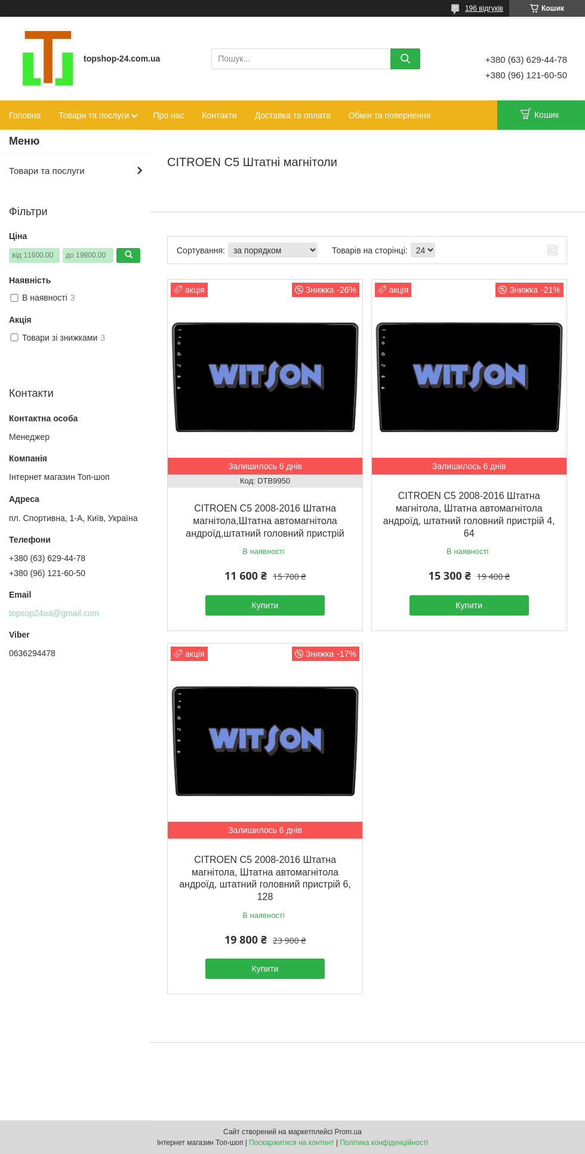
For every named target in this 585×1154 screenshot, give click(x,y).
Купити (265, 605)
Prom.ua (348, 1132)
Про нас (168, 115)
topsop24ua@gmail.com (54, 613)
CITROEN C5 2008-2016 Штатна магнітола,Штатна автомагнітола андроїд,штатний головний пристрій (265, 520)
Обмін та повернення (390, 115)
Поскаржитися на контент (291, 1142)
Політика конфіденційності (384, 1142)
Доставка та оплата (293, 115)
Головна (25, 115)
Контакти (219, 115)
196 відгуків (484, 8)
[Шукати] (405, 58)
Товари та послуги (94, 115)
